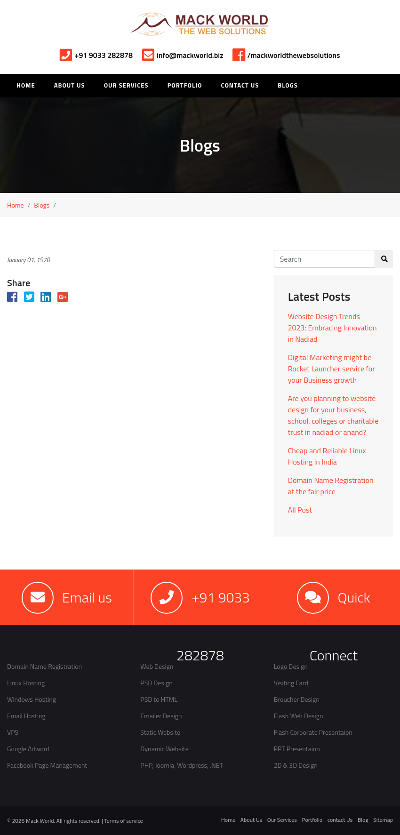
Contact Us (240, 85)
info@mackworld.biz (182, 55)
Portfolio (185, 85)
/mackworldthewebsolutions (286, 55)
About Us (69, 85)
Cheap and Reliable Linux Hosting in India (327, 456)
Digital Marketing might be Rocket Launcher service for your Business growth (331, 368)
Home (15, 205)
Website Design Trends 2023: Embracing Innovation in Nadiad (332, 328)
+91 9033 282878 (96, 55)
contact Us (340, 819)
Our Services (126, 85)
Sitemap (383, 819)
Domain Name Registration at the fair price (331, 485)
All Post (300, 509)
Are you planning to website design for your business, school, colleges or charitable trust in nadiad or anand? (333, 415)
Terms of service (123, 820)
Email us (87, 597)
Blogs (287, 85)
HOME (25, 85)
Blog (363, 819)
